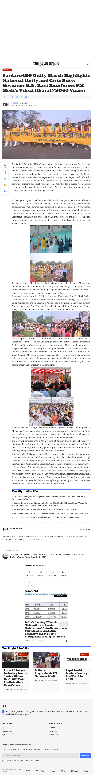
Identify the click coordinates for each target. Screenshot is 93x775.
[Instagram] (52, 574)
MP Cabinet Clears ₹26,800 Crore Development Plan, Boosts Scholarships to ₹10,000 (51, 513)
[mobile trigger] (4, 64)
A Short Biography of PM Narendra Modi (46, 674)
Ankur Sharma (17, 528)
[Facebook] (87, 530)
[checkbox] (3, 761)
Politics (7, 70)
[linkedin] (63, 574)
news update (60, 597)
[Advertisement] (46, 32)
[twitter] (89, 530)
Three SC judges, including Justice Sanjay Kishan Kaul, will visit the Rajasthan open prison (15, 678)
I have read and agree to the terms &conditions (22, 761)
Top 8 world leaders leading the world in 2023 (76, 675)
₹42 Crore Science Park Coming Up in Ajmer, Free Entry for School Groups (46, 517)
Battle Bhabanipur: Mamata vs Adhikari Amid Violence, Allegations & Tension (47, 509)
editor (15, 103)
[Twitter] (41, 574)
